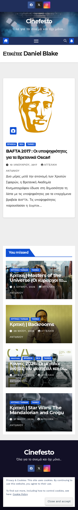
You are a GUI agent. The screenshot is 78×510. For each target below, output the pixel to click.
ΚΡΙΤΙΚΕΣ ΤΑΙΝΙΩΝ (19, 270)
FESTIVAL (15, 358)
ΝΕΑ (21, 144)
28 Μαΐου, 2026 (24, 331)
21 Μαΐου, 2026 (24, 419)
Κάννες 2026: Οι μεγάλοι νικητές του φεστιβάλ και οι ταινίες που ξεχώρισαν (36, 368)
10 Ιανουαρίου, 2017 (24, 164)
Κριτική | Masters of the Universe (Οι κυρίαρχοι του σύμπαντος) (38, 280)
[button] (65, 41)
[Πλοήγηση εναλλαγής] (36, 41)
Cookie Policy (20, 494)
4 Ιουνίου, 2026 (25, 287)
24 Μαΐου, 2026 (24, 375)
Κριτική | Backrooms (32, 324)
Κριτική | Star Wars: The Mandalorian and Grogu (37, 410)
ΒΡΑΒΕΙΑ (11, 144)
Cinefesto (39, 21)
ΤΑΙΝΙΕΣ (31, 144)
